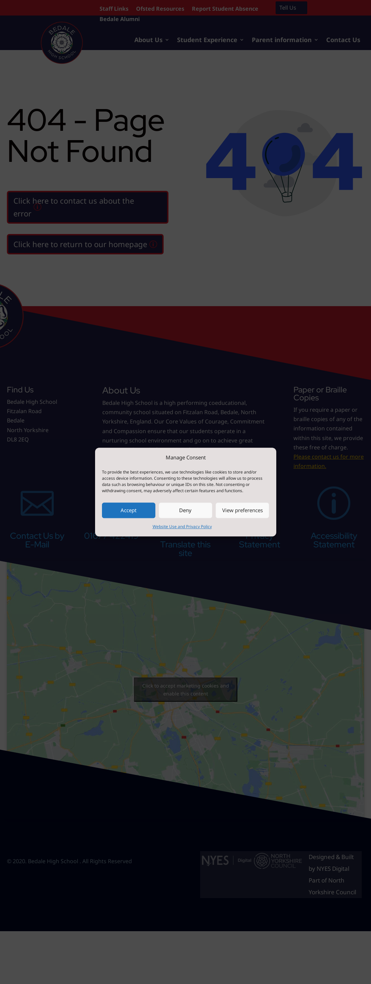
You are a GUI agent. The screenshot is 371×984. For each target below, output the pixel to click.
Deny (185, 510)
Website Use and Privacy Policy (182, 526)
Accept (128, 510)
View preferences (242, 510)
